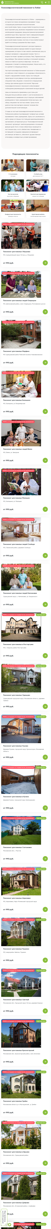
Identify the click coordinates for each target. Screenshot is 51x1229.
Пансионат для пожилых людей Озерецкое (19, 300)
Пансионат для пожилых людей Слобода (19, 544)
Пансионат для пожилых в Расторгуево (18, 644)
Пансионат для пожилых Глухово (15, 746)
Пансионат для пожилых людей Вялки (17, 449)
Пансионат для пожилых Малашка (16, 498)
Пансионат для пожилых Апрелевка (17, 898)
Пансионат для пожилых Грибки (15, 1101)
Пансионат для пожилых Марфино (16, 351)
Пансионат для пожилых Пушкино (16, 949)
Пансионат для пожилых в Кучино (16, 797)
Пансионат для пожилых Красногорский (18, 1050)
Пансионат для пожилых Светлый (16, 1000)
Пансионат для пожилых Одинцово (16, 695)
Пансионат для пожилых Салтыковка (17, 847)
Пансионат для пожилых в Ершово (16, 1152)
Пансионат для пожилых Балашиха (16, 400)
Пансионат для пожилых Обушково (16, 252)
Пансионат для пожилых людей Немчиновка (20, 593)
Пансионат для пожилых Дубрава (16, 1203)
